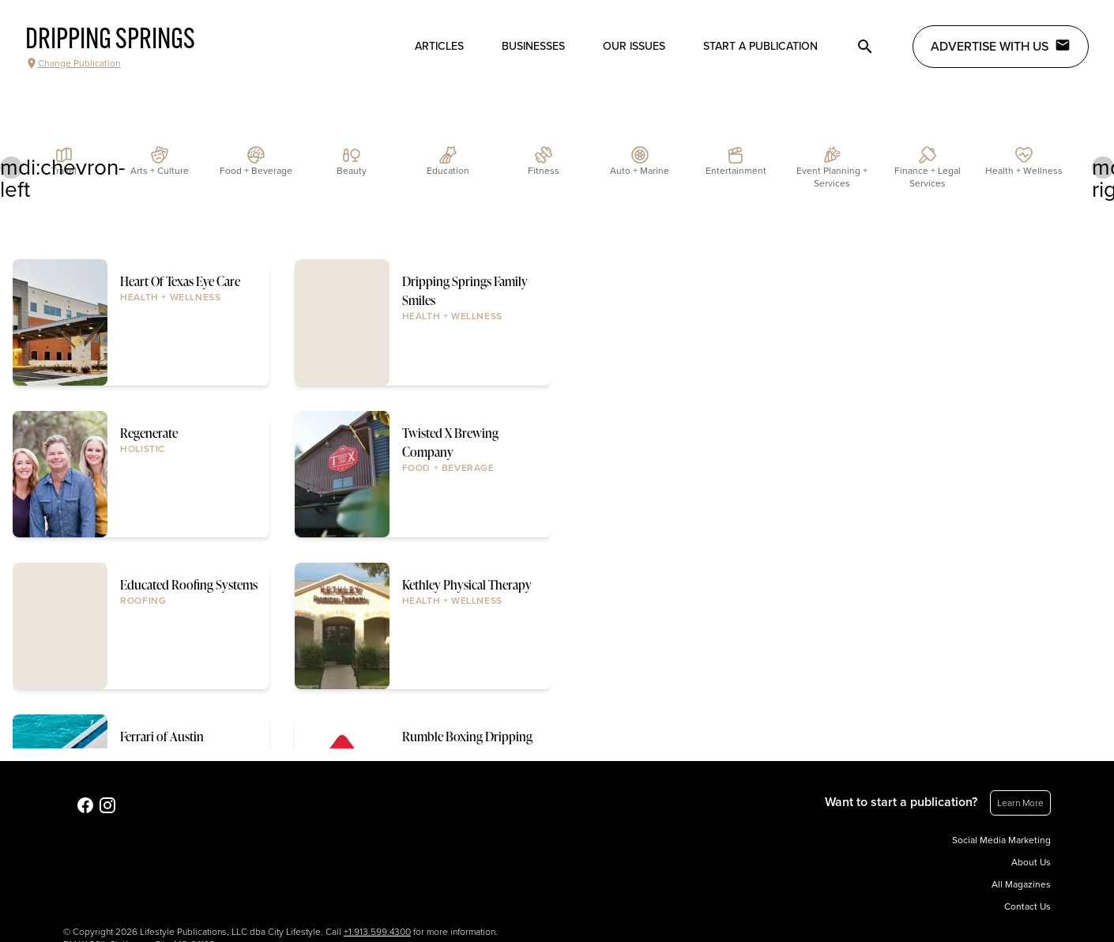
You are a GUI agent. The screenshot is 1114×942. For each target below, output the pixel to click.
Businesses (533, 46)
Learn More (1020, 802)
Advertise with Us (1001, 46)
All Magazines (1021, 884)
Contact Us (1027, 906)
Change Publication (73, 63)
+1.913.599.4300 (377, 931)
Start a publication (760, 46)
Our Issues (634, 46)
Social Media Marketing (1001, 840)
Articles (439, 46)
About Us (1031, 862)
